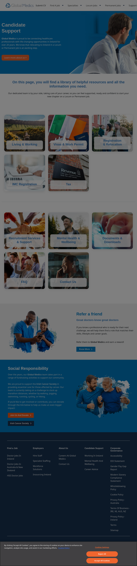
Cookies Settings (102, 547)
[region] (68, 553)
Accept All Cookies (102, 560)
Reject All (102, 554)
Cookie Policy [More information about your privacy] (64, 548)
